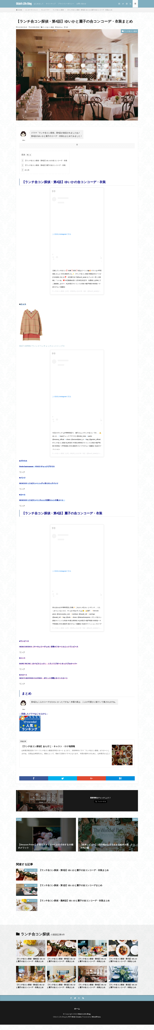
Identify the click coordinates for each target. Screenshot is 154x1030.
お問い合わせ (81, 4)
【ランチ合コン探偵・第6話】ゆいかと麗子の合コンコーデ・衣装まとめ (30, 990)
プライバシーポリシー (66, 4)
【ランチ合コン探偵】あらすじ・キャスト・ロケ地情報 (48, 746)
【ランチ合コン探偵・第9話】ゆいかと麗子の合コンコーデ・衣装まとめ (74, 870)
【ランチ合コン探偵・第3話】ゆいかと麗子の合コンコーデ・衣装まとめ (123, 990)
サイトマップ (51, 4)
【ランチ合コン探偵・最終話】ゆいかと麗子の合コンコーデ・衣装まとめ (74, 900)
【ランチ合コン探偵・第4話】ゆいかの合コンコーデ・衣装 (44, 160)
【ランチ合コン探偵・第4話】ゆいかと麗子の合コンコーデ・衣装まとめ (89, 10)
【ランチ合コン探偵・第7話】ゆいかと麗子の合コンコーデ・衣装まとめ (123, 961)
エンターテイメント (31, 10)
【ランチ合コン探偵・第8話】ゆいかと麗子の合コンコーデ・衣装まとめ (92, 961)
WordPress (96, 1022)
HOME (20, 10)
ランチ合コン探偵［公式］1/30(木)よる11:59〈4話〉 (69, 291)
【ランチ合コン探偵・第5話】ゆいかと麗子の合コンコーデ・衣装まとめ (61, 990)
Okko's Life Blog (24, 3)
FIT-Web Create (74, 1022)
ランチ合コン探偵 (58, 10)
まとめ (25, 170)
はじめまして (38, 4)
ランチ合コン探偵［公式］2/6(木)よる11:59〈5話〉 (69, 453)
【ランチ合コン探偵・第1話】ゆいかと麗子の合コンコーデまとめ (70, 885)
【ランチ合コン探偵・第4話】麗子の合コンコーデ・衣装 (43, 165)
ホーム (77, 1014)
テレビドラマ (45, 10)
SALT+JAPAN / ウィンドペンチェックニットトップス (42, 346)
